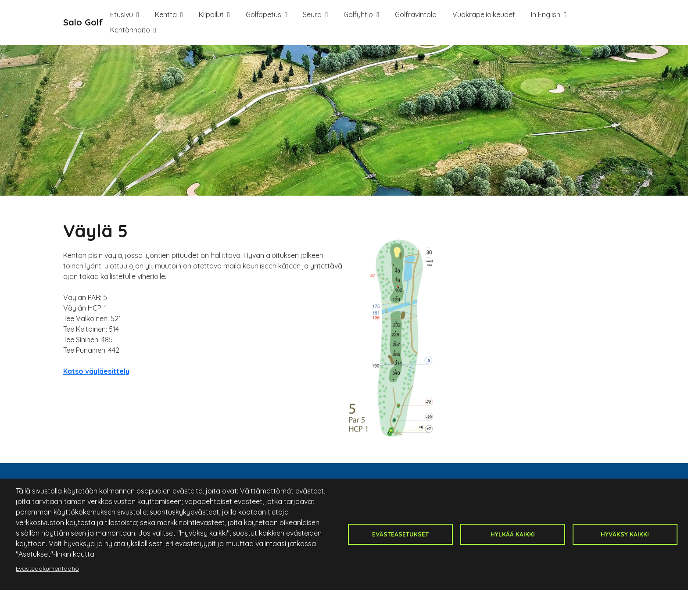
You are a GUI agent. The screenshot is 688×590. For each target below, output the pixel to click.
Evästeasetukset (400, 534)
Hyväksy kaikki (625, 534)
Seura (312, 14)
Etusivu (121, 14)
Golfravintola (416, 14)
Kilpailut (211, 14)
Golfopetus (263, 14)
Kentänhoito (130, 29)
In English (545, 14)
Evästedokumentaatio (47, 568)
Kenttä (166, 14)
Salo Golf (83, 22)
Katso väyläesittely (96, 371)
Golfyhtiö (358, 14)
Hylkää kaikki (513, 534)
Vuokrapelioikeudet (483, 14)
